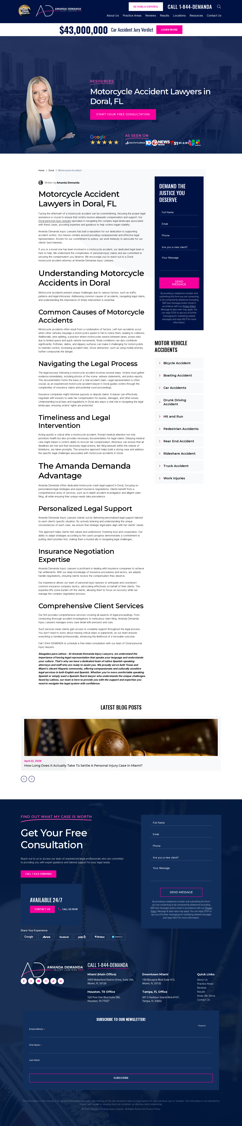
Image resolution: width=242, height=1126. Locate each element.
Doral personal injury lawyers (54, 220)
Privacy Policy (189, 306)
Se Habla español (145, 6)
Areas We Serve (206, 995)
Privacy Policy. (153, 1109)
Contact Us (214, 15)
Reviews (150, 15)
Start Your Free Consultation (123, 114)
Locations (179, 15)
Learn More (169, 29)
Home (41, 170)
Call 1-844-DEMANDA (108, 964)
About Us (113, 15)
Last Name (34, 1060)
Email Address (37, 1029)
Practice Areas (132, 15)
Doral (51, 170)
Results (164, 15)
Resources (196, 15)
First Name (35, 1045)
